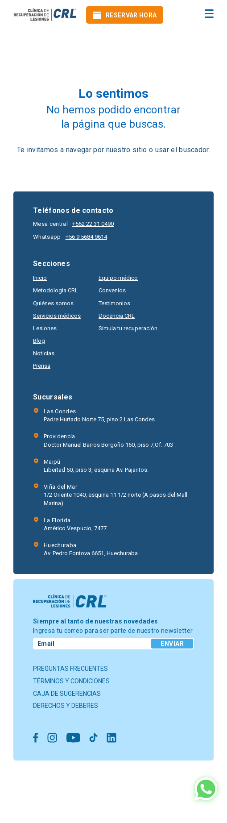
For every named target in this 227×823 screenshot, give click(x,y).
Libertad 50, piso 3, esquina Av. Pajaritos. (96, 465)
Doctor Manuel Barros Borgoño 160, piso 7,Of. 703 (108, 440)
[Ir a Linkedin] (111, 738)
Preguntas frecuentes (70, 668)
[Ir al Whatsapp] (206, 789)
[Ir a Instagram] (52, 738)
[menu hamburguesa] (209, 13)
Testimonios (114, 303)
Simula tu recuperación (128, 328)
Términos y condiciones (71, 681)
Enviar (172, 643)
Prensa (41, 365)
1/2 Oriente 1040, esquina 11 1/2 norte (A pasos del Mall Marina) (119, 494)
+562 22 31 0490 (93, 223)
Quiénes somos (53, 303)
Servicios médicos (57, 315)
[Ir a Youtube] (73, 738)
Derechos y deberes (65, 705)
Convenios (112, 290)
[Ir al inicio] (45, 15)
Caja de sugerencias (67, 693)
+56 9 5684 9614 (86, 236)
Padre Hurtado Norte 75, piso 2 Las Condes (99, 415)
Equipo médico (118, 277)
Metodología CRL (55, 290)
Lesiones (45, 328)
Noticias (43, 353)
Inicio (40, 277)
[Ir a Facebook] (35, 738)
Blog (39, 340)
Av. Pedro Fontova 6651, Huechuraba (91, 549)
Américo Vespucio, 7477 (75, 524)
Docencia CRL (117, 315)
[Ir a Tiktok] (93, 738)
